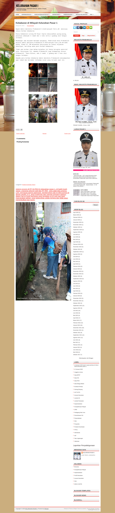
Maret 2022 (76, 320)
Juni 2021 (75, 340)
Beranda (44, 133)
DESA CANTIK (78, 484)
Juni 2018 (75, 349)
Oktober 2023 (76, 276)
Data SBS (56, 17)
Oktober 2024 (76, 249)
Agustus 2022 (76, 308)
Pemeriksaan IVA (78, 415)
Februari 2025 (76, 244)
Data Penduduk (45, 17)
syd (75, 435)
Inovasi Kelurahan (81, 14)
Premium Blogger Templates (93, 508)
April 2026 (76, 212)
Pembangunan (69, 14)
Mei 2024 (75, 261)
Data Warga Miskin (79, 383)
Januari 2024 (76, 269)
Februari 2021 (76, 344)
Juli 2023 (75, 283)
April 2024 (76, 264)
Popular (77, 35)
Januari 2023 (76, 295)
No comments (30, 25)
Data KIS (76, 378)
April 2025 (76, 242)
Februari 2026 (76, 217)
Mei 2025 (75, 239)
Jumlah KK (77, 398)
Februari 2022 (76, 322)
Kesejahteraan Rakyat (42, 14)
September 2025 (77, 229)
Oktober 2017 (76, 354)
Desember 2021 (77, 327)
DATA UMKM (84, 190)
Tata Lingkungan (78, 438)
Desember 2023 (77, 271)
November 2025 (77, 224)
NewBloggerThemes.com (93, 509)
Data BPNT (77, 375)
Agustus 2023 (76, 281)
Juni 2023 (75, 286)
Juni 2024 (75, 259)
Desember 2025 (77, 222)
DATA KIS (76, 174)
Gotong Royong (78, 389)
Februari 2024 (76, 266)
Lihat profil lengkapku (88, 455)
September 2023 (77, 278)
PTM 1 (76, 429)
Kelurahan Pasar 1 (89, 452)
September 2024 (77, 251)
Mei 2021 (75, 342)
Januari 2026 (76, 220)
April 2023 (76, 291)
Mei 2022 (75, 315)
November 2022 (77, 300)
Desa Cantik (34, 17)
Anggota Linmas (78, 372)
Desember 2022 (77, 298)
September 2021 (77, 335)
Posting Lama (67, 133)
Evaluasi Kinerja (78, 386)
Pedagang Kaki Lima (79, 412)
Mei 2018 (75, 352)
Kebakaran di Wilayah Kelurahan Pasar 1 (36, 23)
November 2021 (77, 330)
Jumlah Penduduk (79, 401)
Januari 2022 (76, 325)
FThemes (71, 508)
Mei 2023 (75, 288)
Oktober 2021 (76, 332)
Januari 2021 (76, 347)
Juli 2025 (75, 234)
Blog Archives (91, 35)
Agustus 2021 (76, 337)
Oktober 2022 (76, 303)
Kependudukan (27, 14)
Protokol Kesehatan (79, 427)
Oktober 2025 (76, 227)
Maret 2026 (76, 215)
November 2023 (77, 273)
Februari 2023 (76, 293)
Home (17, 14)
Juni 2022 (75, 313)
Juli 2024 (75, 256)
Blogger (91, 358)
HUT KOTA (77, 392)
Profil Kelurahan (21, 17)
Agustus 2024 (76, 254)
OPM (75, 409)
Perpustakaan (77, 418)
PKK (92, 14)
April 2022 (76, 318)
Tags (83, 35)
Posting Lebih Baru (20, 133)
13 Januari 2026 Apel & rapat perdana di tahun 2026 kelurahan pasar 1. (86, 365)
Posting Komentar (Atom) (28, 184)
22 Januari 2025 (78, 369)
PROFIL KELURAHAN (79, 182)
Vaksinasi (76, 441)
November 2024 (77, 246)
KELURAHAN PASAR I (27, 6)
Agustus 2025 (76, 232)
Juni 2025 (75, 237)
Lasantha (84, 508)
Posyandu (77, 424)
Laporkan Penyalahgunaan (84, 445)
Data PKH (77, 380)
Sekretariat (57, 14)
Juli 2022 (75, 310)
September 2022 (77, 305)
